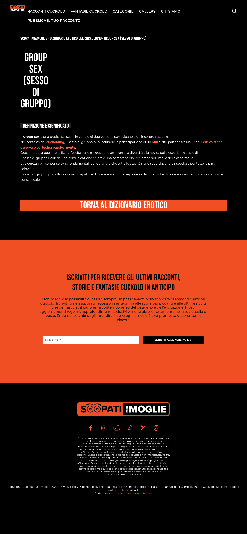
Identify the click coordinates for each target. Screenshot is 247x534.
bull (155, 142)
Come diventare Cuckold (198, 514)
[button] (235, 12)
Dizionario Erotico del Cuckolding (76, 38)
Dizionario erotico (134, 514)
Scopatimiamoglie (33, 38)
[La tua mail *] (91, 347)
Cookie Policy (89, 514)
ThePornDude (130, 517)
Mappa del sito (110, 514)
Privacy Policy (69, 514)
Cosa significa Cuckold (163, 514)
